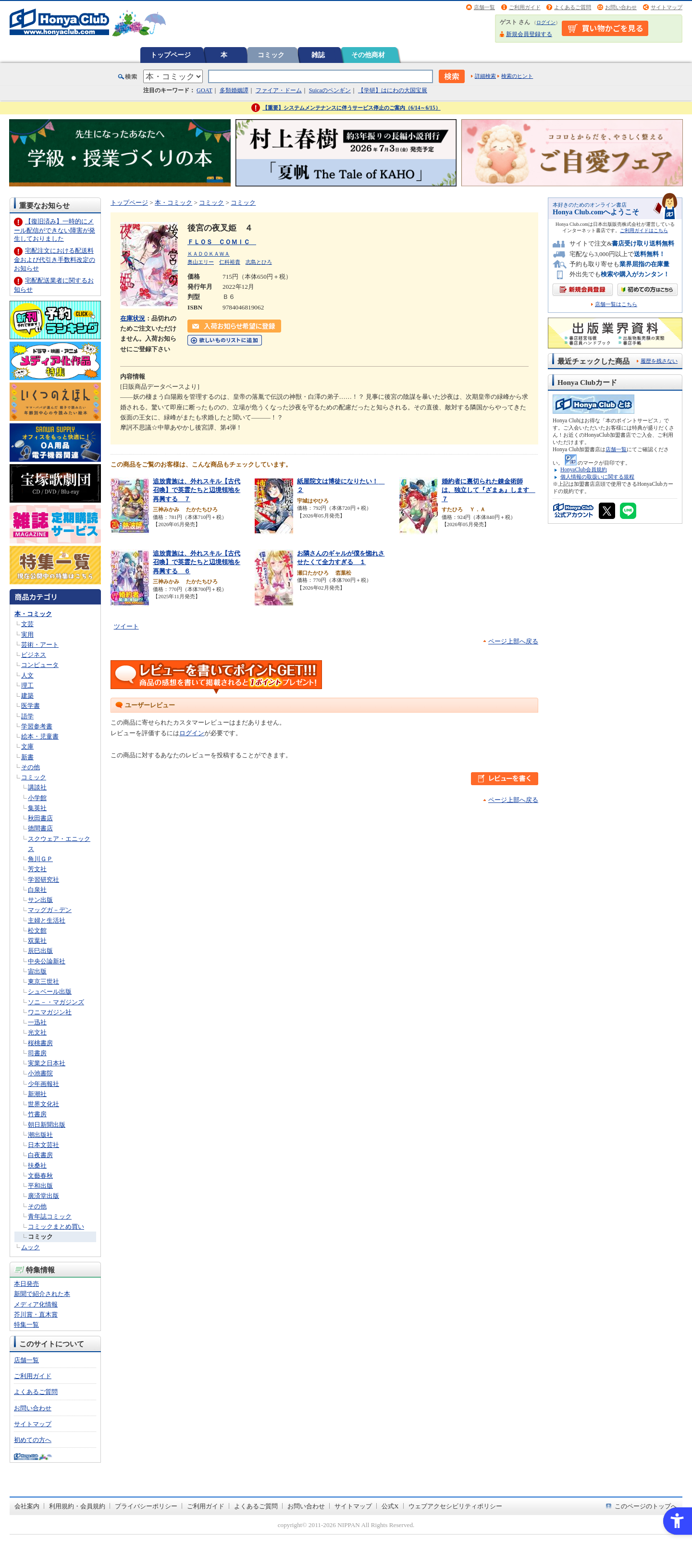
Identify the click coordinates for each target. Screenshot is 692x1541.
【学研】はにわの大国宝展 (392, 90)
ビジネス (33, 654)
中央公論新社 (46, 961)
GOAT (204, 90)
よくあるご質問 (572, 7)
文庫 (27, 746)
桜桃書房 (40, 1043)
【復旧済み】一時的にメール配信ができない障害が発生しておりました (54, 230)
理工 (27, 685)
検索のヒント (517, 76)
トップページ (170, 55)
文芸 (27, 624)
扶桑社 (37, 1165)
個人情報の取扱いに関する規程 (597, 477)
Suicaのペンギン (330, 90)
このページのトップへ (646, 1506)
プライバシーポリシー (146, 1506)
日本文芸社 (43, 1144)
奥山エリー (200, 262)
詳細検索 (485, 76)
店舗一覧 (484, 7)
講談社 (37, 787)
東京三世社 (43, 981)
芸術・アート (40, 644)
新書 (27, 757)
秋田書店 (40, 818)
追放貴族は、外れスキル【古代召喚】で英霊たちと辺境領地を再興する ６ (196, 562)
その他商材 (368, 55)
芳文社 (37, 869)
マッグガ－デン (50, 909)
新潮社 (37, 1093)
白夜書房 (40, 1155)
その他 (30, 767)
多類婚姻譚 (234, 90)
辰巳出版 (40, 950)
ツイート (126, 626)
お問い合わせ (621, 7)
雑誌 (318, 55)
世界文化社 (43, 1104)
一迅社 (37, 1022)
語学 (27, 716)
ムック (30, 1247)
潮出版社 (40, 1134)
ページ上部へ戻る (513, 641)
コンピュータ (40, 664)
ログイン (546, 22)
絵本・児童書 (40, 736)
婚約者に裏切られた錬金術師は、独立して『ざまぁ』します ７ (488, 490)
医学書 (30, 705)
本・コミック (33, 613)
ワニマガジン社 (50, 1012)
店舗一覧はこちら (616, 304)
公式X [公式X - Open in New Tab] (390, 1506)
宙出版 (37, 971)
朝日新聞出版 (46, 1124)
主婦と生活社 (46, 920)
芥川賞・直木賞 (36, 1314)
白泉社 (37, 889)
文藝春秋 (40, 1175)
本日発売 (26, 1283)
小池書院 (40, 1073)
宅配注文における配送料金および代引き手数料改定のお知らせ (54, 259)
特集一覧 (26, 1324)
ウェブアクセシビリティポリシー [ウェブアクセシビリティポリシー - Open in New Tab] (455, 1506)
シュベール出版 (50, 991)
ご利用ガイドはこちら (644, 230)
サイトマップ (666, 7)
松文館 (37, 930)
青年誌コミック (50, 1216)
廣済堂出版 (43, 1195)
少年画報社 (43, 1083)
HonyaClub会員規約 (583, 469)
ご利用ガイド (525, 7)
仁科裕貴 (229, 262)
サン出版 (40, 899)
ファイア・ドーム (279, 90)
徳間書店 (40, 828)
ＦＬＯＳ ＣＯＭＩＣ (221, 242)
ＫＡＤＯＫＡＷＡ (208, 254)
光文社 (37, 1032)
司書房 (37, 1053)
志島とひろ (259, 262)
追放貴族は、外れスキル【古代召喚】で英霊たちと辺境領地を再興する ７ (196, 490)
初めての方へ (32, 1439)
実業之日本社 (46, 1063)
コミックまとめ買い (56, 1226)
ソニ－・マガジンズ (56, 1002)
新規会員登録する (529, 34)
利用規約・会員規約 (77, 1506)
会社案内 (26, 1506)
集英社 (37, 808)
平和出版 (40, 1185)
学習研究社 (43, 879)
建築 (27, 695)
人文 (27, 675)
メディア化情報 (36, 1304)
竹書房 (37, 1114)
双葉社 (37, 940)
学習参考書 (36, 726)
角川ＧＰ (40, 859)
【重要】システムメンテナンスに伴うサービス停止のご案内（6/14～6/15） (351, 108)
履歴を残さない (659, 361)
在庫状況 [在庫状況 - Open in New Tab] (132, 318)
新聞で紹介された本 (42, 1293)
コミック (271, 55)
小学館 (37, 797)
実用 (27, 634)
